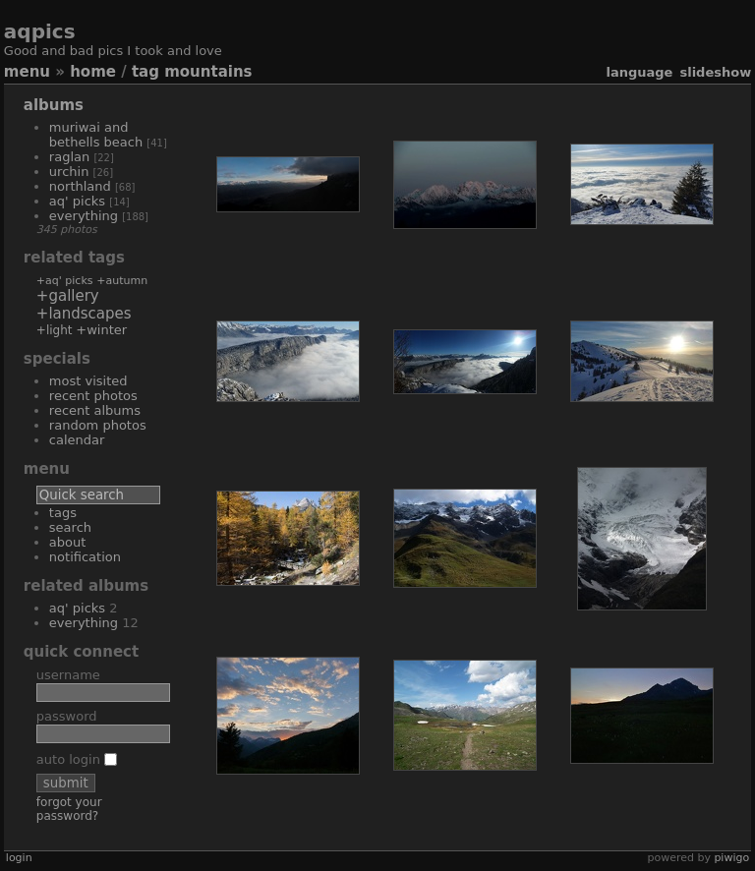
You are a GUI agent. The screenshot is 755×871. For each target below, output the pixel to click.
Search (70, 527)
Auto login (76, 759)
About (68, 542)
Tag (145, 72)
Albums (54, 105)
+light (54, 330)
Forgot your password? (69, 809)
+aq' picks (64, 280)
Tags (63, 512)
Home (93, 72)
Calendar (77, 440)
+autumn (121, 280)
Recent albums (95, 410)
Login (19, 857)
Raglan (69, 156)
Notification (85, 557)
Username (68, 675)
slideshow (715, 72)
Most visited (88, 381)
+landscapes (84, 313)
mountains (208, 72)
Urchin (69, 171)
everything (83, 215)
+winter (101, 329)
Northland (80, 186)
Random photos (97, 425)
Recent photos (93, 395)
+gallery (67, 296)
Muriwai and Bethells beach (96, 134)
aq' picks (77, 201)
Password (66, 716)
